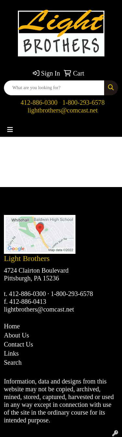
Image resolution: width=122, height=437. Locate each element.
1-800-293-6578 (83, 102)
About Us (16, 335)
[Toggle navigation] (10, 129)
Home (12, 326)
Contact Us (18, 344)
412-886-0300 (38, 102)
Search (12, 362)
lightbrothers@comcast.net (63, 110)
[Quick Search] (54, 87)
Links (11, 353)
